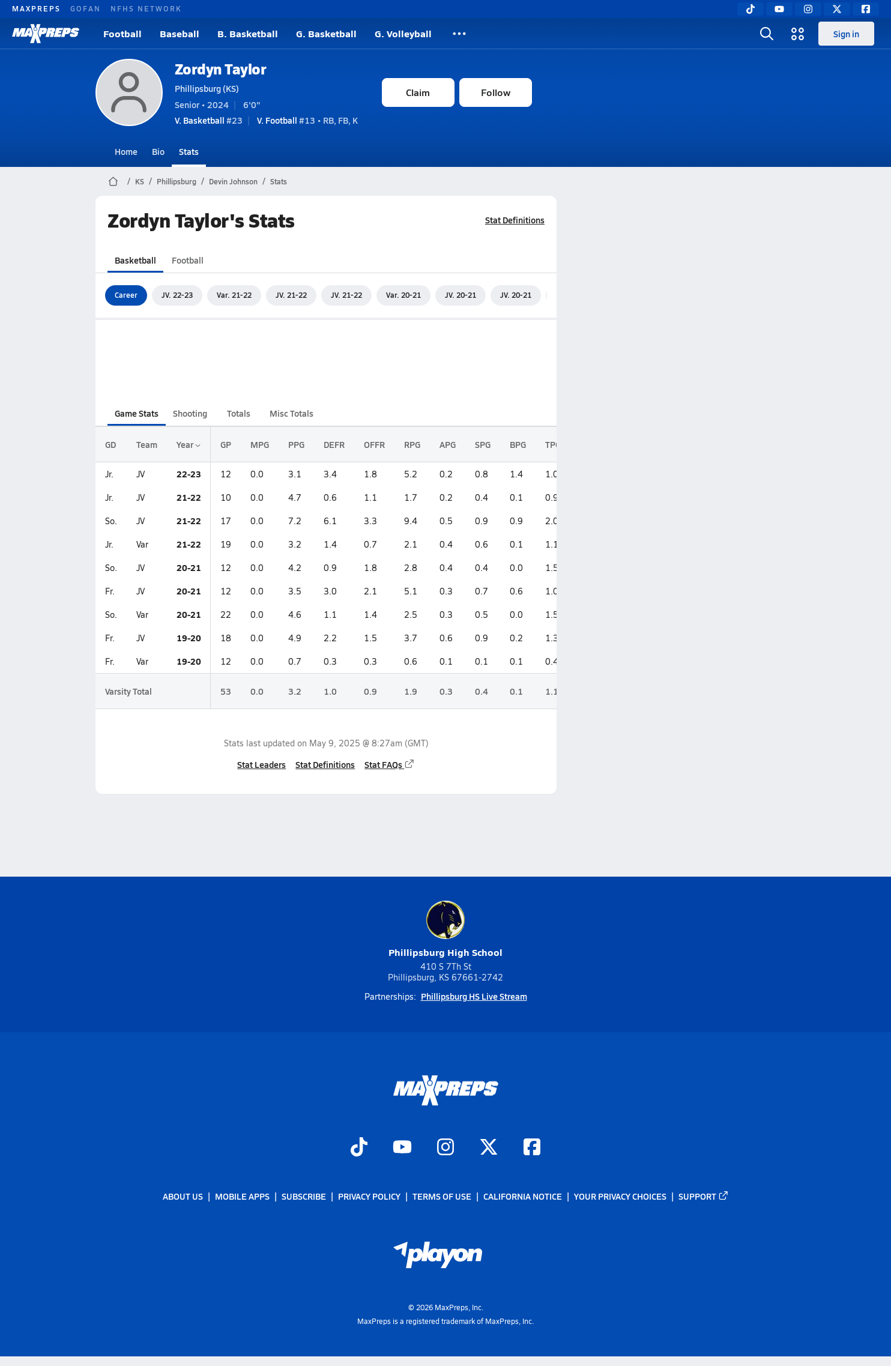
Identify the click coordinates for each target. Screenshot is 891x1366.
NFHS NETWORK (146, 8)
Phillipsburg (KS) (207, 88)
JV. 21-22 (291, 295)
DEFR (334, 444)
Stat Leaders (261, 764)
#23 (209, 120)
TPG (553, 444)
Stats (189, 151)
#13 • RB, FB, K (307, 120)
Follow (495, 92)
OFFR (374, 444)
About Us (183, 1197)
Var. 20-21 (403, 295)
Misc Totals (291, 413)
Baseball (179, 33)
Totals (238, 413)
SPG (483, 444)
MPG (259, 444)
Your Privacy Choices (620, 1197)
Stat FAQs (389, 764)
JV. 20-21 (460, 295)
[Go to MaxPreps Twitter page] (488, 1148)
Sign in (846, 34)
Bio (158, 151)
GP (225, 444)
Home (126, 151)
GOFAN (85, 8)
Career (126, 295)
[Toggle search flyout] (766, 33)
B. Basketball (247, 33)
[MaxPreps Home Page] (113, 181)
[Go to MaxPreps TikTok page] (359, 1148)
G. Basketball (326, 33)
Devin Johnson (233, 181)
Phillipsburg (176, 181)
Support (703, 1197)
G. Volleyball (403, 33)
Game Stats (137, 413)
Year (189, 444)
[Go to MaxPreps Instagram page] (445, 1148)
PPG (296, 444)
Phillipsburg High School (445, 930)
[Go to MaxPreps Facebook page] (532, 1148)
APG (447, 444)
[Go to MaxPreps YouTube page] (402, 1148)
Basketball (135, 260)
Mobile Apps (242, 1197)
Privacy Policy (369, 1197)
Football (122, 33)
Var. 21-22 (234, 295)
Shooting (190, 413)
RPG (412, 444)
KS (139, 181)
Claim (418, 92)
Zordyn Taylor (221, 68)
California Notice (522, 1197)
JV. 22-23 (177, 295)
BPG (518, 444)
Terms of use (441, 1197)
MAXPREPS (36, 8)
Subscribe (304, 1197)
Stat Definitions (515, 220)
